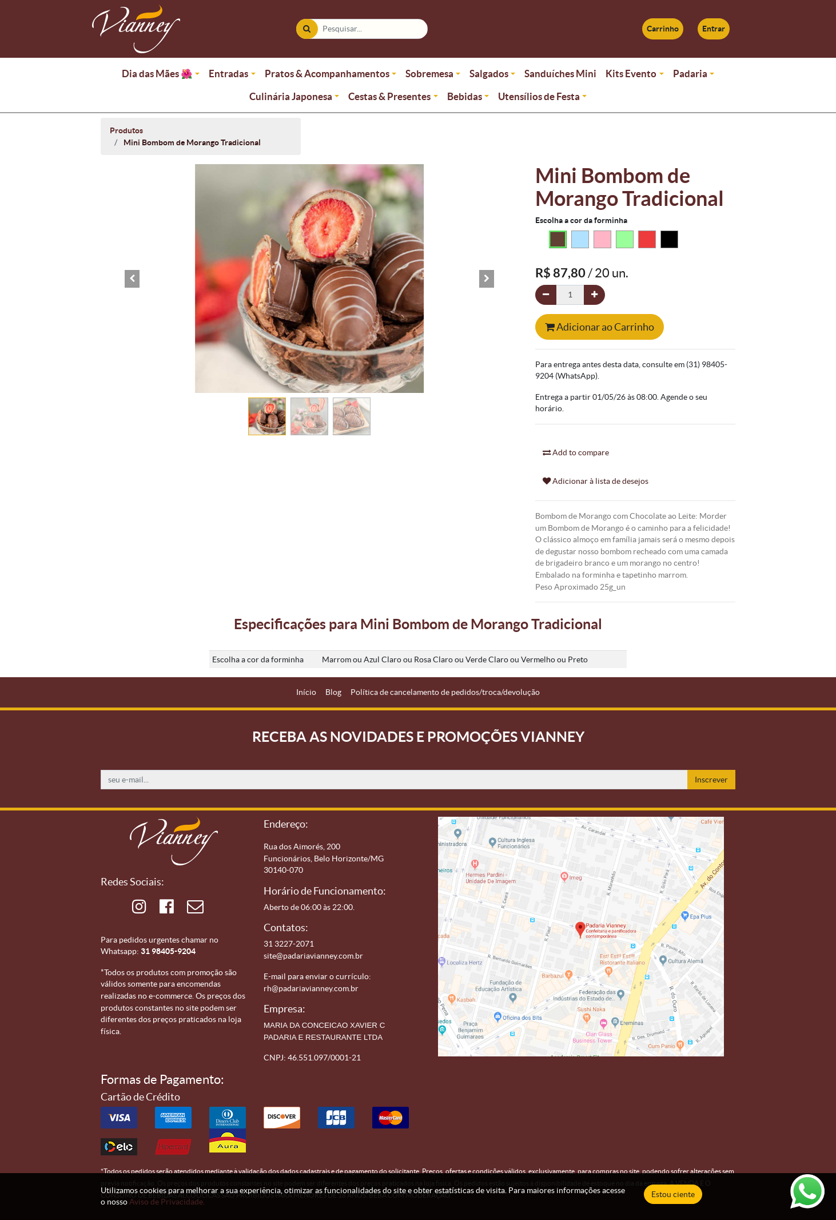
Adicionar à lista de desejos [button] (595, 481)
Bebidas (464, 96)
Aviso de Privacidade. (167, 1201)
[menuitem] (306, 692)
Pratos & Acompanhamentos (327, 73)
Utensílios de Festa (539, 96)
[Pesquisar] (307, 29)
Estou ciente (673, 1194)
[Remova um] (545, 295)
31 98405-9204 (168, 951)
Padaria (690, 73)
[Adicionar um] (594, 295)
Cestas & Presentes (389, 96)
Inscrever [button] (711, 779)
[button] (132, 278)
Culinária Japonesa (290, 96)
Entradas (228, 73)
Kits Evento (631, 73)
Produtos (126, 130)
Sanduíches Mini (560, 73)
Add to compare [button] (576, 452)
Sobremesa (429, 73)
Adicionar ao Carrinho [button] (599, 327)
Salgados (488, 73)
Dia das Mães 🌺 (157, 73)
